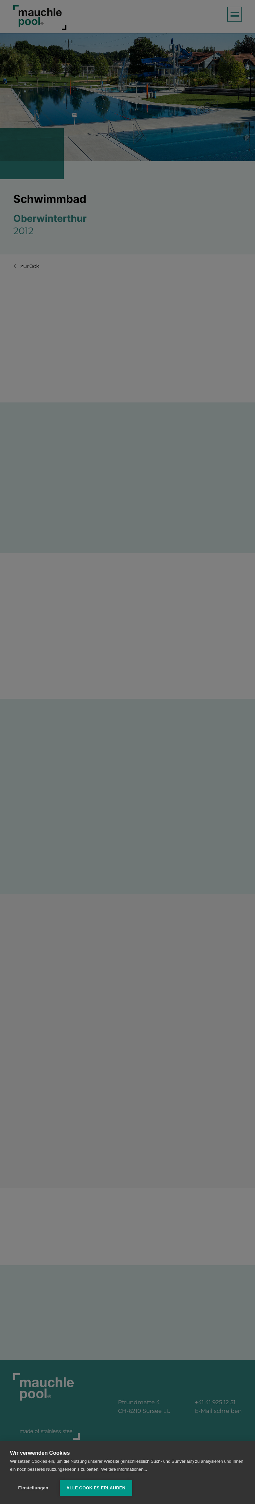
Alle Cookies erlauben (96, 1487)
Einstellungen (33, 1487)
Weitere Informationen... (124, 1469)
